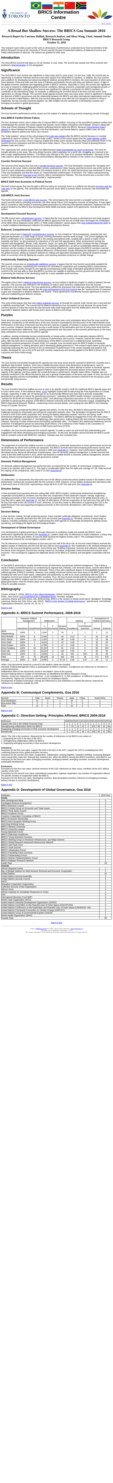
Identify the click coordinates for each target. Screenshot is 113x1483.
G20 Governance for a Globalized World (38, 596)
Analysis (108, 24)
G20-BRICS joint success (35, 200)
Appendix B (55, 470)
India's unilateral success (47, 303)
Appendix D (64, 546)
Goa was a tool (30, 175)
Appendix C (31, 500)
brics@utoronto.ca (77, 929)
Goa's (44, 391)
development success (32, 218)
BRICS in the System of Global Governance (65, 601)
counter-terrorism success (51, 166)
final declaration (19, 65)
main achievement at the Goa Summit (60, 289)
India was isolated (57, 136)
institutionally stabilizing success (41, 264)
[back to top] (6, 608)
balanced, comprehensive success (38, 234)
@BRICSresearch (41, 929)
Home (103, 24)
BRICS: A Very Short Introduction (40, 594)
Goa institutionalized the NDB (94, 223)
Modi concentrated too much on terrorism (74, 150)
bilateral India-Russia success (37, 282)
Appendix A (62, 450)
